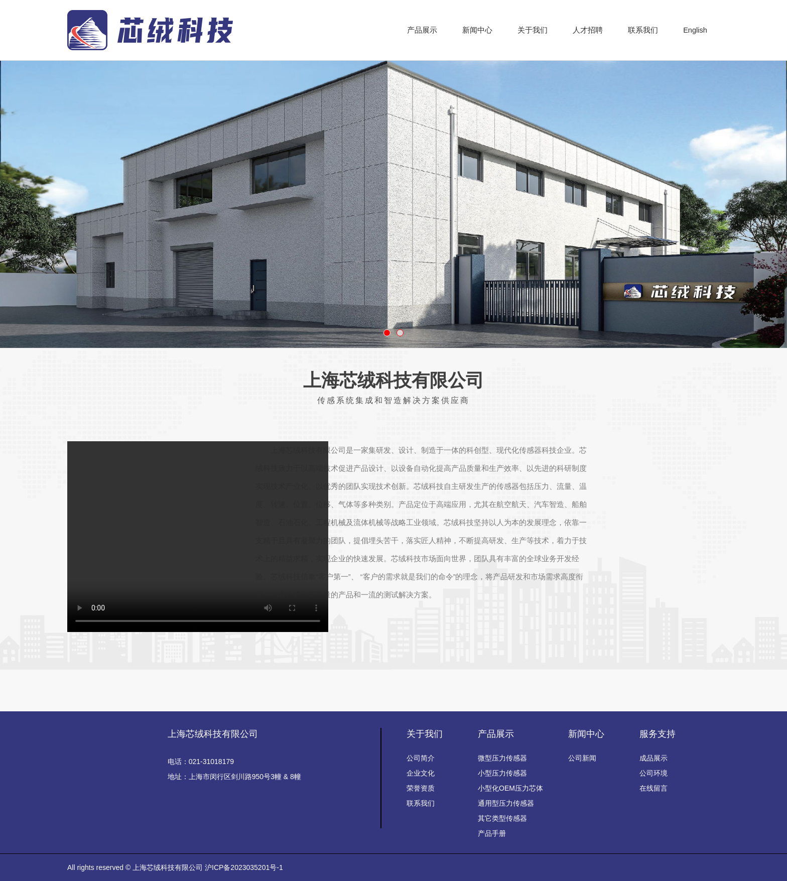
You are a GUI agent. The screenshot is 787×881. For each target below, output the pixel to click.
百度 (319, 690)
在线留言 (653, 788)
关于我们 (425, 734)
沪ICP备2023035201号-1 (244, 867)
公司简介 (421, 758)
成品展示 (653, 758)
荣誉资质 (421, 788)
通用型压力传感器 (506, 803)
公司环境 (653, 773)
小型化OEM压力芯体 (510, 788)
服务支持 (657, 734)
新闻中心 (586, 734)
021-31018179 (211, 762)
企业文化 (421, 773)
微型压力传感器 (502, 758)
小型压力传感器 (502, 773)
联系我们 (421, 803)
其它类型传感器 (502, 818)
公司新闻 (582, 758)
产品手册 (492, 833)
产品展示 (496, 734)
